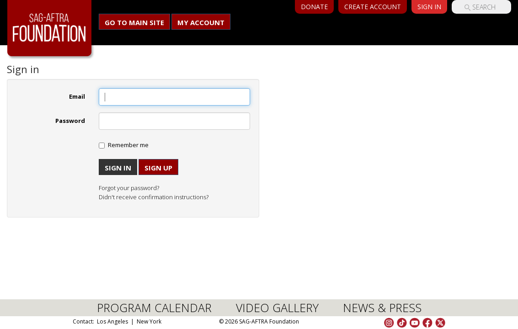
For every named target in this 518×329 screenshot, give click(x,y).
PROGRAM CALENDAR (154, 307)
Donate (314, 6)
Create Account (372, 6)
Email (77, 96)
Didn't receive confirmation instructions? (153, 197)
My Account (200, 22)
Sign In (429, 6)
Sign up (158, 167)
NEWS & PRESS (382, 307)
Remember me (128, 145)
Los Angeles (112, 321)
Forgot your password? (129, 188)
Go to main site (134, 22)
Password (70, 121)
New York (149, 321)
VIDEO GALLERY (277, 307)
